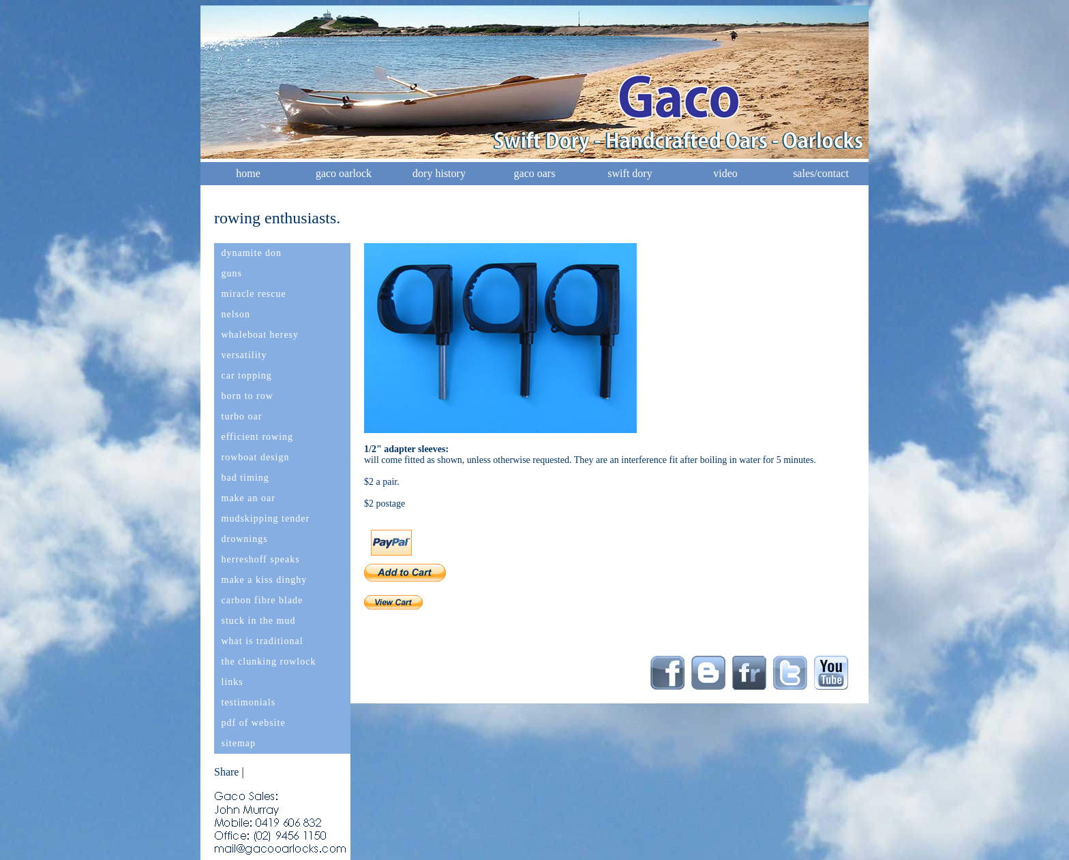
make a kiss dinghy (264, 580)
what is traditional (262, 641)
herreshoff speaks (261, 559)
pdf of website (254, 723)
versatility (244, 355)
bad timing (245, 478)
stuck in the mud (259, 621)
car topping (247, 375)
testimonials (249, 702)
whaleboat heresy (260, 335)
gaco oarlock (344, 173)
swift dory (629, 173)
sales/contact (821, 173)
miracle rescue (254, 294)
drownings (245, 539)
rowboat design (256, 457)
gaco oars (535, 173)
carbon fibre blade (262, 600)
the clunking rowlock (269, 661)
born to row (247, 396)
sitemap (239, 743)
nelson (236, 314)
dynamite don (252, 253)
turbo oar (242, 416)
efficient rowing (258, 437)
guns (232, 273)
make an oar (248, 498)
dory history (439, 173)
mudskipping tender (266, 518)
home (248, 173)
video (725, 173)
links (232, 682)
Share (226, 772)
